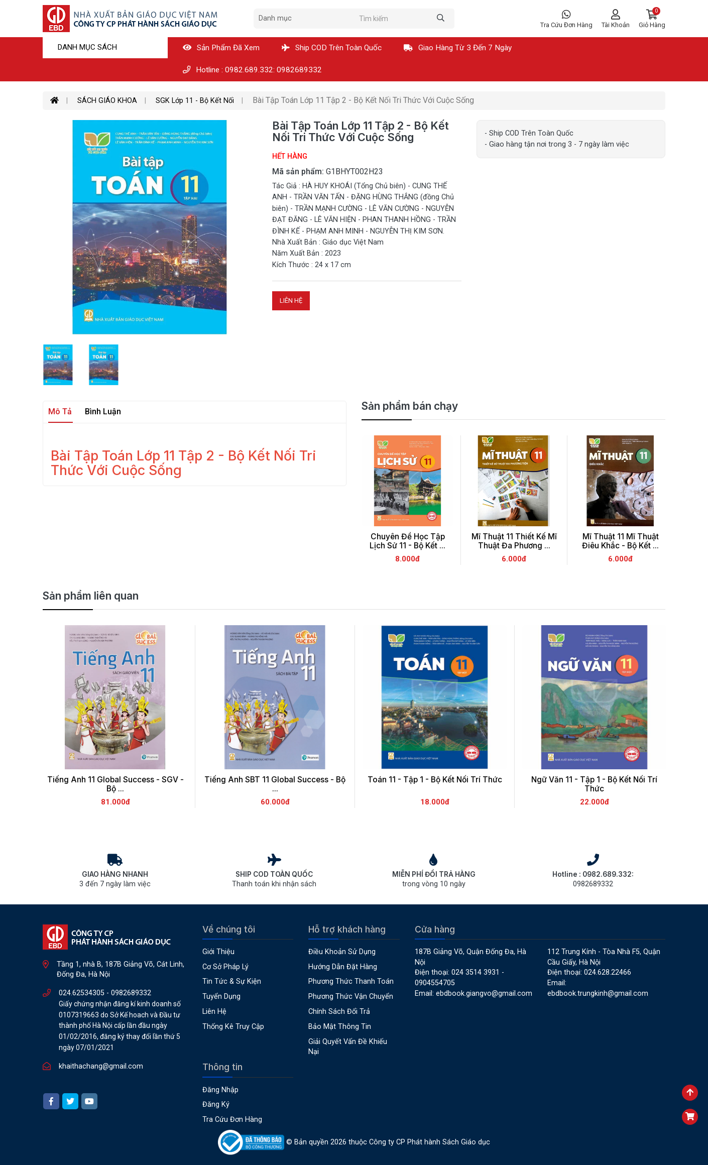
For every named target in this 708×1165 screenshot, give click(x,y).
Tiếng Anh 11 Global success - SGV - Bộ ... (115, 784)
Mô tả (60, 411)
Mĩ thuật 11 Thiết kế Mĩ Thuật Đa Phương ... (514, 541)
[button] (652, 19)
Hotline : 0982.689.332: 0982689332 (252, 69)
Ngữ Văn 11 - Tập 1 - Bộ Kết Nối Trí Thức (594, 784)
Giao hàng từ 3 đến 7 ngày (458, 47)
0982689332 (131, 993)
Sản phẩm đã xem (221, 47)
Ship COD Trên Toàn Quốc (332, 47)
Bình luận (103, 411)
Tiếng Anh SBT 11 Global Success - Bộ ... (274, 784)
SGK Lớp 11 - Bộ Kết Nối (195, 100)
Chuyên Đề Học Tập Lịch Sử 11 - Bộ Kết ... (407, 541)
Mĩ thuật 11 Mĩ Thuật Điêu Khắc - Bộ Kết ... (620, 541)
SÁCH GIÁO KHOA (107, 100)
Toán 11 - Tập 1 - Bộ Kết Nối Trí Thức (435, 779)
